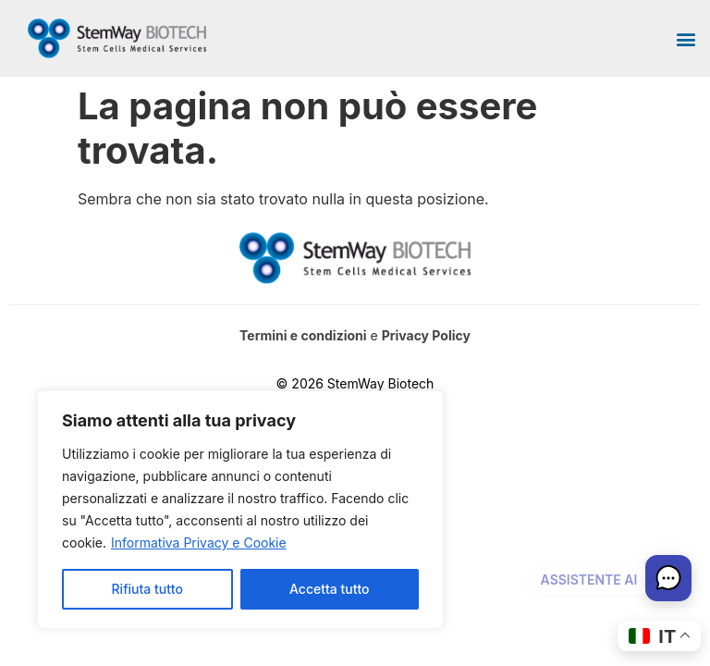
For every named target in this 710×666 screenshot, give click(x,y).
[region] (240, 509)
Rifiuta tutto (147, 589)
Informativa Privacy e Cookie (199, 542)
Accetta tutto (329, 589)
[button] (685, 38)
